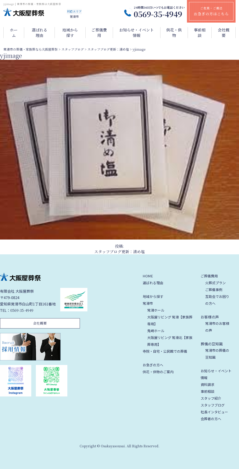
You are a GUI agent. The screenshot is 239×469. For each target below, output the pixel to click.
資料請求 (207, 384)
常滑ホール (155, 310)
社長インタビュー (214, 411)
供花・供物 (174, 32)
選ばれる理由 (39, 32)
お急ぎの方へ (153, 364)
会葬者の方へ (211, 418)
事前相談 (199, 32)
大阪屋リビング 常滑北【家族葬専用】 (169, 341)
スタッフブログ (213, 405)
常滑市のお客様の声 (217, 327)
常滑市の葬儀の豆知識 (217, 354)
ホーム (14, 32)
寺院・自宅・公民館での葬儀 (165, 351)
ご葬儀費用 (99, 32)
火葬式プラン (215, 282)
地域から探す (70, 32)
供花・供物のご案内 (158, 371)
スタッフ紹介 (211, 398)
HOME (148, 276)
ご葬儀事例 (213, 289)
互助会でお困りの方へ (217, 300)
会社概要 (223, 32)
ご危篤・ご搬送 (211, 11)
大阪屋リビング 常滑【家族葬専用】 (169, 320)
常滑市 (148, 303)
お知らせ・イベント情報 (136, 32)
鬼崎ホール (155, 330)
